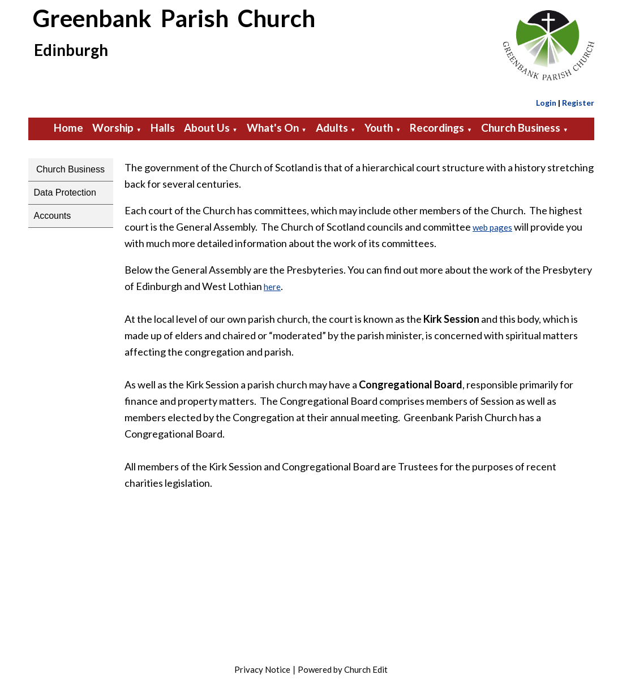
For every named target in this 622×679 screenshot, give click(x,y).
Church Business (520, 127)
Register (578, 102)
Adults (332, 127)
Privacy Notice (262, 669)
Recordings (437, 127)
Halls (163, 127)
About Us (207, 127)
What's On (273, 127)
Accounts (52, 215)
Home (68, 127)
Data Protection (65, 192)
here (272, 287)
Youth (378, 127)
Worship (113, 127)
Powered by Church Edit (343, 669)
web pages (492, 227)
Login (546, 102)
